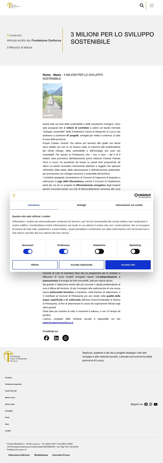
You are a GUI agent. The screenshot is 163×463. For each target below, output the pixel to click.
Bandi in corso (10, 397)
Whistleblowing (41, 455)
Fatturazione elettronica (19, 455)
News (57, 75)
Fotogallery (9, 411)
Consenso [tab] (33, 205)
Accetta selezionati (81, 264)
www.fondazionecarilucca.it (58, 322)
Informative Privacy (61, 455)
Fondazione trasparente (13, 384)
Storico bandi (9, 404)
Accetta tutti (128, 264)
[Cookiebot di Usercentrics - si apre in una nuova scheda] (137, 195)
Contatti (8, 431)
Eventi (7, 417)
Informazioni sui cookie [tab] (129, 205)
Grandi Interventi (11, 391)
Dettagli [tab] (81, 205)
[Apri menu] (151, 5)
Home (47, 75)
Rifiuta (35, 264)
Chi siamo (8, 377)
